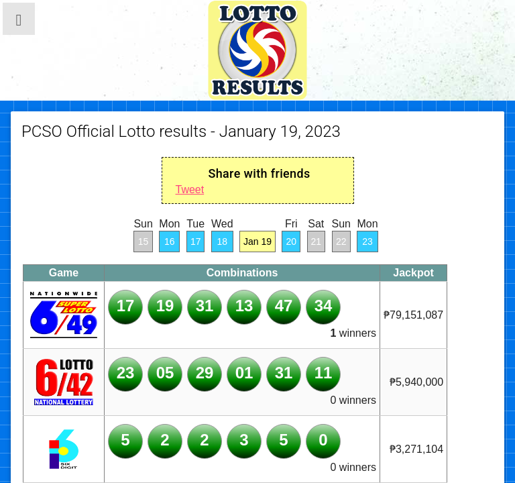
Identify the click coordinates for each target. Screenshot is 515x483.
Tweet (190, 189)
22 (341, 241)
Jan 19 (257, 241)
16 (169, 241)
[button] (19, 19)
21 (316, 241)
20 (291, 241)
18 (222, 241)
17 (195, 241)
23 (367, 241)
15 (143, 241)
